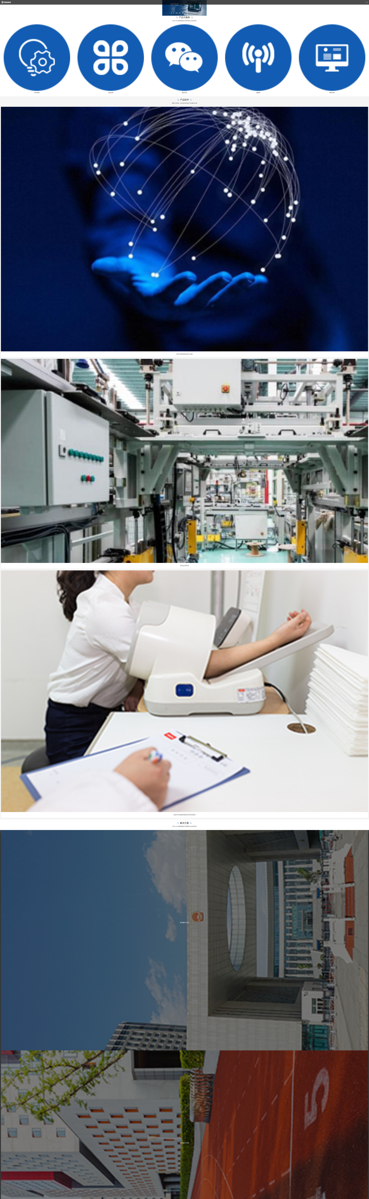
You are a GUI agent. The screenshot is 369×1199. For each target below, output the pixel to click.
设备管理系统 (184, 565)
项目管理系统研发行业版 (184, 354)
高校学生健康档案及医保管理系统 (184, 815)
